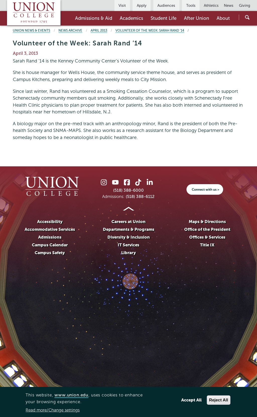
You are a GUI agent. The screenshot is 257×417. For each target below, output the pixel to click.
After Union (196, 18)
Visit (122, 6)
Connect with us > (205, 189)
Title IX (207, 245)
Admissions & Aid (93, 18)
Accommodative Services (50, 229)
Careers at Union (128, 221)
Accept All (191, 400)
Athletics (211, 6)
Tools (191, 6)
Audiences (166, 6)
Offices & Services (207, 237)
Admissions (49, 237)
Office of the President (207, 229)
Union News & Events (31, 30)
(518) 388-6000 (128, 190)
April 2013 (99, 30)
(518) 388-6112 (140, 196)
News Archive (70, 30)
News (228, 6)
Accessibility (49, 221)
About (223, 18)
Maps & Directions (207, 221)
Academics (131, 18)
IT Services (128, 245)
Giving (244, 6)
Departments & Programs (128, 229)
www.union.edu (71, 395)
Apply (142, 6)
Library (128, 252)
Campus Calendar (50, 245)
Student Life (163, 18)
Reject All (218, 400)
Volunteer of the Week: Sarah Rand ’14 (149, 30)
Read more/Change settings (53, 410)
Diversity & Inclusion (128, 237)
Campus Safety (50, 252)
